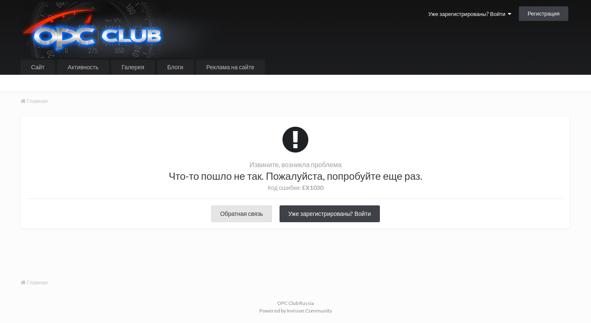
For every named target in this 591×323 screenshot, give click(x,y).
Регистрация (544, 13)
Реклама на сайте (230, 67)
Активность (83, 67)
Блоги (175, 67)
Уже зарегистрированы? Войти (469, 14)
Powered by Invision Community (295, 310)
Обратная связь (241, 213)
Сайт (37, 67)
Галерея (133, 67)
